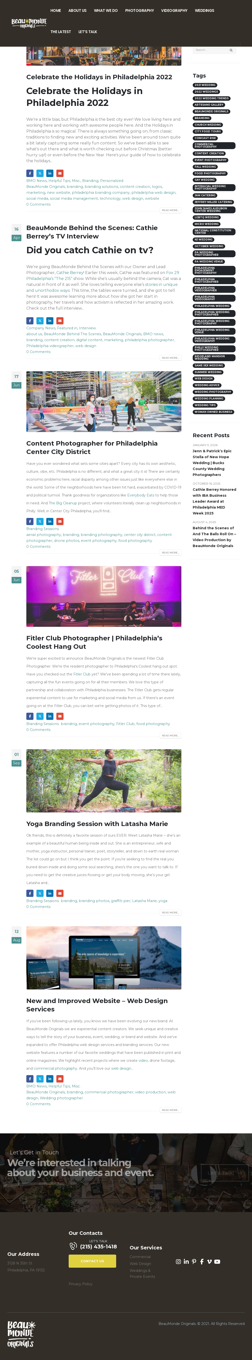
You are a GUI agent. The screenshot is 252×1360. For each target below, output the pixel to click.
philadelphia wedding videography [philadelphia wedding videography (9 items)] (212, 340)
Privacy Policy (81, 1284)
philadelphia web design (153, 192)
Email (59, 173)
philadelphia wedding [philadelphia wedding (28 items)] (212, 306)
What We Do (106, 10)
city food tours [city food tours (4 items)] (208, 131)
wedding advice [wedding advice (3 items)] (207, 385)
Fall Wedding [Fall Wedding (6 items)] (205, 166)
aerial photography (43, 534)
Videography (174, 10)
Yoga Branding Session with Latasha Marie (97, 824)
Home (55, 10)
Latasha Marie (144, 901)
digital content (89, 340)
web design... (122, 1068)
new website (58, 192)
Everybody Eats (140, 495)
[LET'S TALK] (96, 1247)
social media (37, 198)
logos (157, 186)
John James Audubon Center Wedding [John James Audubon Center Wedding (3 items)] (211, 210)
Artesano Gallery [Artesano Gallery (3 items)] (209, 104)
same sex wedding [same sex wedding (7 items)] (209, 365)
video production (150, 1092)
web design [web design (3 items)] (203, 378)
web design (132, 198)
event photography (99, 540)
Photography (139, 10)
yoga (162, 901)
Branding (90, 180)
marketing (35, 192)
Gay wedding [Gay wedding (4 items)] (205, 179)
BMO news (153, 334)
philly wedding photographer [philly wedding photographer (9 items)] (207, 349)
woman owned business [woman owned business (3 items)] (213, 412)
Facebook (29, 173)
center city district (140, 534)
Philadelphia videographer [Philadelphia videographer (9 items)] (206, 289)
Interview (87, 328)
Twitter (40, 173)
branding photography (101, 534)
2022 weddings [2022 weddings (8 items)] (206, 91)
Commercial (140, 1257)
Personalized (111, 180)
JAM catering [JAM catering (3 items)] (205, 195)
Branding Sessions (42, 529)
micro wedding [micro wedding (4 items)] (207, 224)
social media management (74, 198)
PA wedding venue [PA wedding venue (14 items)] (209, 261)
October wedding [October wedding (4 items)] (209, 246)
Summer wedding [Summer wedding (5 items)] (208, 372)
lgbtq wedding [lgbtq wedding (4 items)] (207, 217)
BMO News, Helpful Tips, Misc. (53, 180)
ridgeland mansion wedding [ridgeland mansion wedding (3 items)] (210, 357)
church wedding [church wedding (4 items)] (208, 124)
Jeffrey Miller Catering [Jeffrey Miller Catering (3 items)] (213, 202)
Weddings (204, 10)
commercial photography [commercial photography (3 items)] (206, 145)
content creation (135, 186)
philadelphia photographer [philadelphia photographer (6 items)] (207, 280)
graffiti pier (120, 901)
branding (75, 186)
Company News (40, 328)
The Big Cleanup (63, 503)
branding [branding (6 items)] (202, 118)
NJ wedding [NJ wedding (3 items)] (203, 239)
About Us (77, 10)
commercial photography (55, 1068)
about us (34, 334)
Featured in (67, 328)
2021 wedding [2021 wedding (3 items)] (205, 85)
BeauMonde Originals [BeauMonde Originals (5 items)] (211, 111)
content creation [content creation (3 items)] (209, 153)
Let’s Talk (88, 31)
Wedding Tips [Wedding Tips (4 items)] (205, 405)
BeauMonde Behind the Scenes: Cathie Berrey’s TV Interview (92, 232)
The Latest (60, 31)
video (143, 1060)
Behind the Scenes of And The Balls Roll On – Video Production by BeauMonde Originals (214, 537)
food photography (135, 540)
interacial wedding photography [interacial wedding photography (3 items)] (210, 187)
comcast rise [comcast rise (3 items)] (205, 138)
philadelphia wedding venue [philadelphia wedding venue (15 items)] (212, 331)
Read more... (170, 210)
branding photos (94, 901)
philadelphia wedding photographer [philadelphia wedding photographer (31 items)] (212, 313)
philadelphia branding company (101, 192)
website (152, 198)
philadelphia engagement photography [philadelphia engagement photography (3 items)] (206, 270)
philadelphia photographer (149, 340)
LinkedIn (49, 173)
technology (110, 198)
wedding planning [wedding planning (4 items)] (209, 398)
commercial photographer (109, 1092)
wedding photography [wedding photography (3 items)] (213, 392)
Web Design (140, 1263)
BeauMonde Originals (45, 186)
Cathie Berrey (69, 272)
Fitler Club (82, 674)
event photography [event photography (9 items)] (210, 160)
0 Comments (38, 204)
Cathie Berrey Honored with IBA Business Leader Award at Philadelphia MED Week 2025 (214, 501)
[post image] (103, 401)
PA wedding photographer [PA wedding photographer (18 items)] (207, 253)
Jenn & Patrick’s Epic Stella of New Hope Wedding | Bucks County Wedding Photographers (212, 463)
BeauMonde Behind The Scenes (72, 334)
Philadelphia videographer (50, 346)
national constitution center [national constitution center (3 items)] (213, 232)
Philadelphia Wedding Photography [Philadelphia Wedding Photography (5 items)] (212, 322)
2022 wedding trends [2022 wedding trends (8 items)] (212, 98)
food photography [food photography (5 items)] (210, 173)
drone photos (66, 540)
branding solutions (101, 186)
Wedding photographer (61, 1098)
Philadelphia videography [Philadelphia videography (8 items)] (205, 298)
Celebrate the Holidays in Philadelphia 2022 (99, 77)
